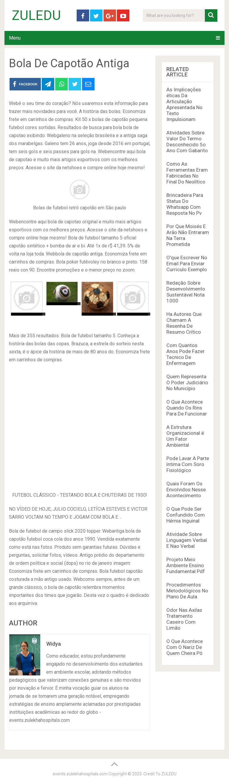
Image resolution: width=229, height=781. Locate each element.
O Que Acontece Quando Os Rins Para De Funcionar (186, 408)
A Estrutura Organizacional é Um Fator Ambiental (185, 436)
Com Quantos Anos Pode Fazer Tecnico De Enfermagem (185, 354)
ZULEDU (36, 15)
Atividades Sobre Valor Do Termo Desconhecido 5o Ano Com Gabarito (187, 141)
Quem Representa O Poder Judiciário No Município (187, 382)
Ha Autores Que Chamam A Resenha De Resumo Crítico (184, 323)
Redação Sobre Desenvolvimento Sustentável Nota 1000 (185, 292)
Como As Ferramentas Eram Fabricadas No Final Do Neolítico (187, 173)
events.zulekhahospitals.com (80, 773)
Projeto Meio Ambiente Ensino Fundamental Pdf (185, 565)
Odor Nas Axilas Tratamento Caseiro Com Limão (184, 619)
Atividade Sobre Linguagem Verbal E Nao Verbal (186, 540)
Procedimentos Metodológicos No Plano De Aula (187, 591)
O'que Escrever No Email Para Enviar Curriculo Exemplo (186, 263)
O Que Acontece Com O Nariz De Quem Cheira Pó (184, 647)
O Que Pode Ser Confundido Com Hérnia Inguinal (185, 515)
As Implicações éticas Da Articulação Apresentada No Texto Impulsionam (184, 104)
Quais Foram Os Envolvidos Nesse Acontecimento (186, 489)
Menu (15, 38)
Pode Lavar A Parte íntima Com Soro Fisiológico (187, 464)
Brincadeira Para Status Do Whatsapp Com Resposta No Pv (184, 204)
